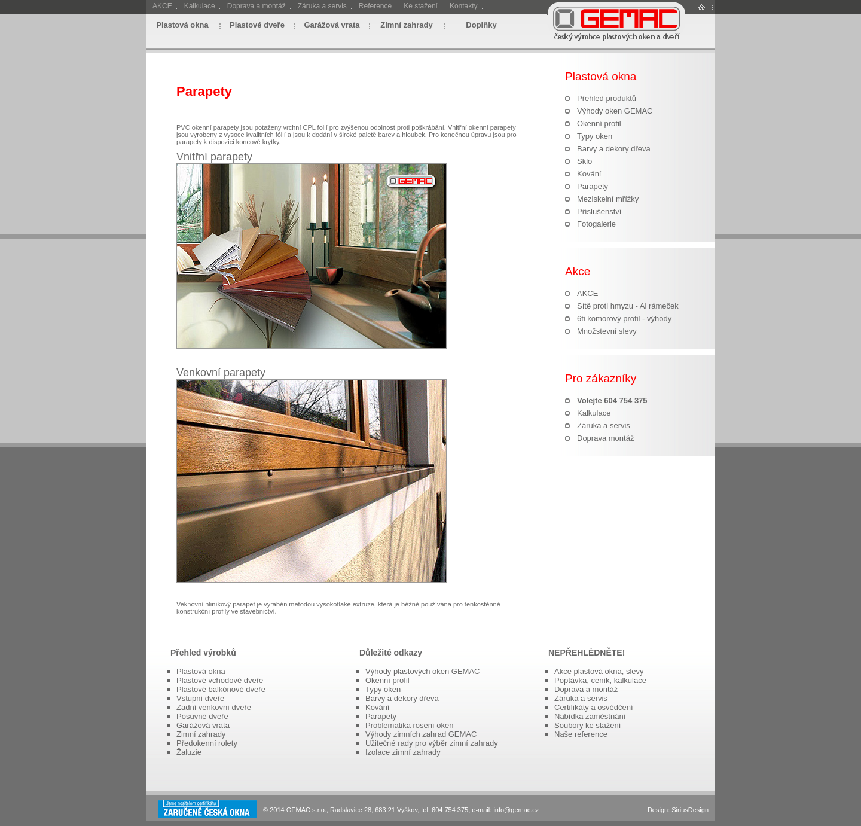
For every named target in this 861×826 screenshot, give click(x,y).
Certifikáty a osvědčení (593, 707)
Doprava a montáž (256, 6)
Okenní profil (599, 123)
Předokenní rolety (206, 743)
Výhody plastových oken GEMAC (422, 671)
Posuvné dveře (202, 716)
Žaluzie (188, 752)
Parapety (592, 186)
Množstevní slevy (607, 331)
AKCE (162, 6)
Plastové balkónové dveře (220, 689)
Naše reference (580, 734)
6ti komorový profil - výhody (624, 318)
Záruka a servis (322, 6)
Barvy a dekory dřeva (614, 148)
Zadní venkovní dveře (213, 707)
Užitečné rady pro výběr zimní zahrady (431, 743)
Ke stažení (421, 6)
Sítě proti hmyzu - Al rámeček (628, 305)
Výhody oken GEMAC (614, 110)
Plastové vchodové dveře (219, 680)
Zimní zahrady (406, 24)
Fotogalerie (596, 224)
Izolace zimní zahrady (403, 752)
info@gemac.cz (516, 809)
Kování (589, 173)
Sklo (584, 161)
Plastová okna (182, 24)
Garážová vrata (331, 24)
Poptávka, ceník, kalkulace (600, 680)
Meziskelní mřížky (608, 198)
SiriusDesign (690, 809)
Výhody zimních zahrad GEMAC (421, 734)
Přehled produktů (606, 98)
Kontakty (464, 6)
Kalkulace (199, 6)
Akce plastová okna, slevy (599, 671)
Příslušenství (599, 211)
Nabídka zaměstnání (589, 716)
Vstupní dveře (200, 698)
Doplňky (481, 24)
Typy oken (594, 136)
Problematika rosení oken (409, 725)
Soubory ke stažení (587, 725)
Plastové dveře (257, 24)
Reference (375, 6)
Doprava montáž (605, 438)
